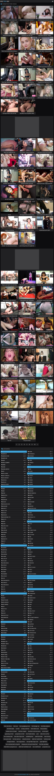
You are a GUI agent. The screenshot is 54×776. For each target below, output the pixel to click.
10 (34, 444)
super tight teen (43, 741)
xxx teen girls (45, 731)
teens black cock (35, 728)
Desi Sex (4, 1)
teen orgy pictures (21, 741)
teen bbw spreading (43, 744)
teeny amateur (43, 728)
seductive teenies (26, 739)
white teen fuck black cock (25, 746)
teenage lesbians (11, 741)
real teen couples (22, 731)
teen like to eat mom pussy (34, 731)
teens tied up (47, 736)
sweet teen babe (39, 736)
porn (38, 734)
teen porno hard (7, 739)
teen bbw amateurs (45, 726)
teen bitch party (10, 728)
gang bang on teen (9, 734)
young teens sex (46, 746)
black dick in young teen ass (10, 746)
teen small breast (37, 746)
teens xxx (15, 726)
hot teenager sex (35, 726)
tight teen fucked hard (37, 739)
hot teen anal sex (17, 739)
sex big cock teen (25, 728)
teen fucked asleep (30, 734)
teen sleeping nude (8, 736)
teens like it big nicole (19, 736)
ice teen (17, 728)
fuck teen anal (47, 739)
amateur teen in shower (11, 731)
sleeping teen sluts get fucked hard (29, 744)
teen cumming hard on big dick (13, 744)
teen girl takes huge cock (32, 741)
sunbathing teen (29, 736)
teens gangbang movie (25, 726)
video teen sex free (44, 734)
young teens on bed (19, 734)
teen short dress (8, 726)
